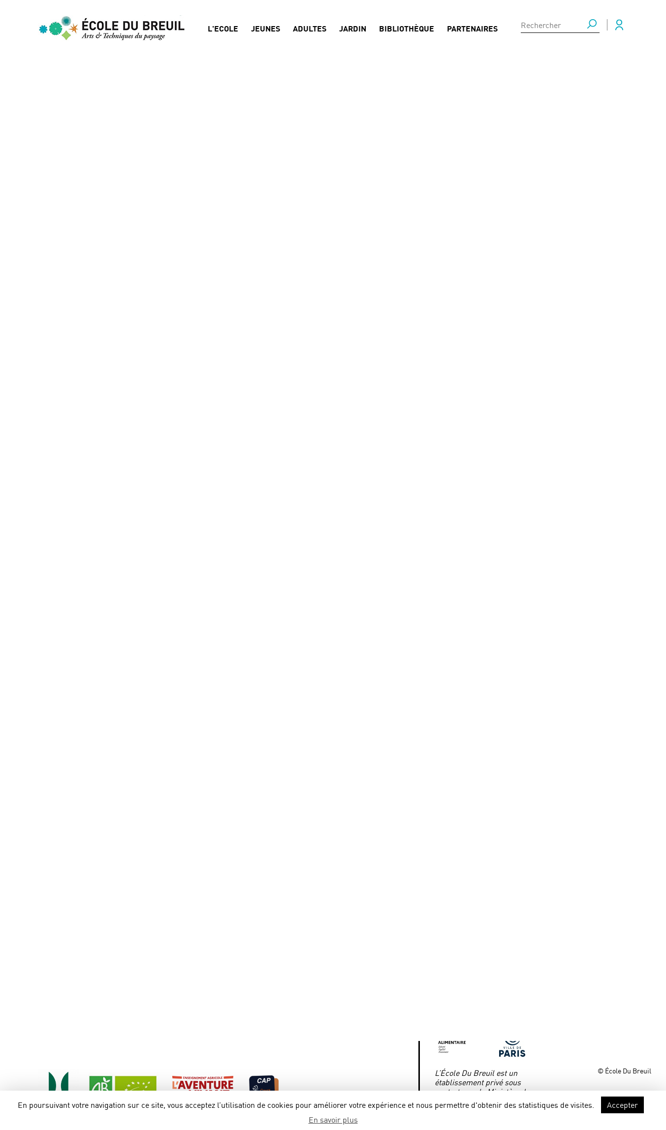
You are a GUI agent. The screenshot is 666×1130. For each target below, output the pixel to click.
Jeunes (265, 32)
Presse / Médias (205, 981)
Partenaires (472, 32)
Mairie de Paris (461, 1003)
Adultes (309, 32)
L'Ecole (223, 32)
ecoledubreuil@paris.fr (474, 989)
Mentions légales (290, 957)
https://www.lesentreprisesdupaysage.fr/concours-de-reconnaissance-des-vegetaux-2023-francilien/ (225, 623)
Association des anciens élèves (314, 1005)
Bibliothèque (406, 32)
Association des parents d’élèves (318, 1029)
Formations (127, 1005)
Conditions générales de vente (314, 981)
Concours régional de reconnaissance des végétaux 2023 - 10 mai (215, 96)
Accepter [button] (622, 1104)
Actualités (73, 96)
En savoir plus (333, 1119)
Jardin (352, 32)
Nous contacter (206, 1005)
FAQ (184, 957)
